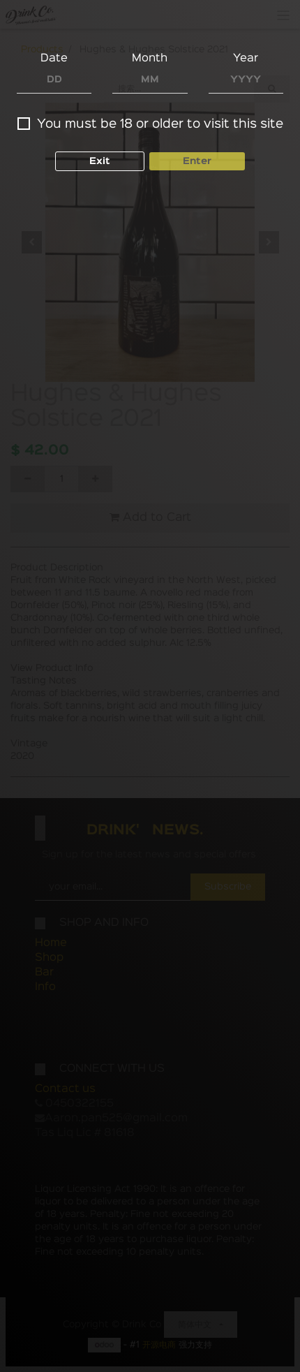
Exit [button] (99, 161)
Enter (197, 161)
